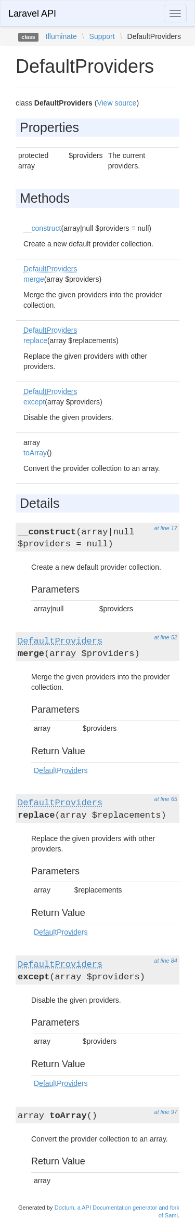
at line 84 (165, 960)
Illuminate (61, 36)
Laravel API (32, 13)
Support (102, 36)
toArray (35, 453)
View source (116, 103)
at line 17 (165, 528)
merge (33, 279)
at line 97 (165, 1112)
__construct (42, 228)
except (34, 402)
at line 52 (165, 637)
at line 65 (165, 799)
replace (35, 340)
